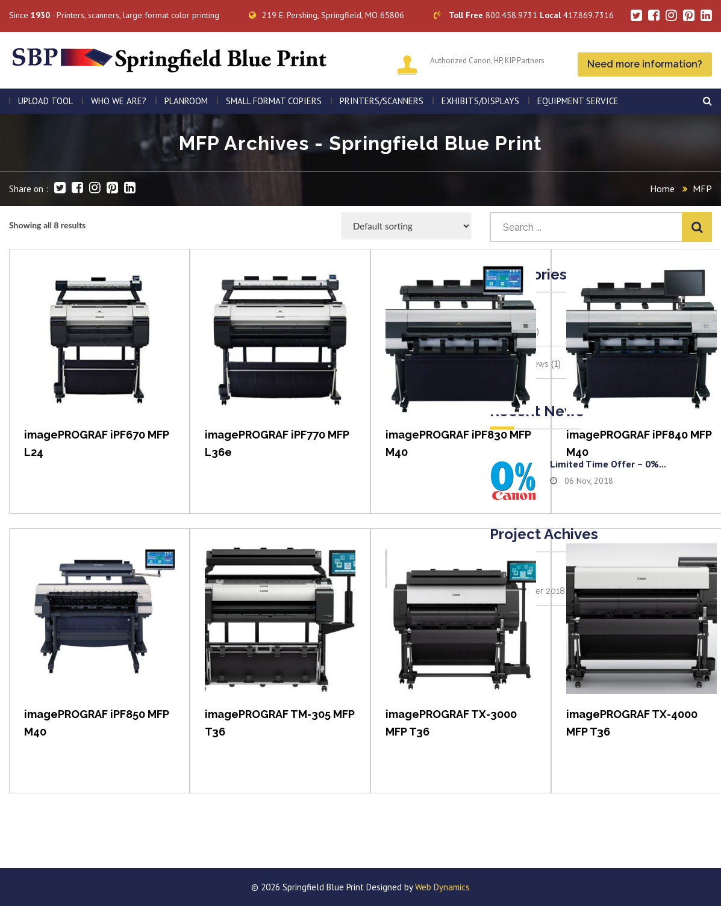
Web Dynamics (442, 887)
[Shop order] (406, 226)
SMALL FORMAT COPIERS (274, 101)
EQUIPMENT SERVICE (578, 101)
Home (662, 189)
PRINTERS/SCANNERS (381, 101)
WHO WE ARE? (118, 101)
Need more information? (644, 64)
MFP (702, 189)
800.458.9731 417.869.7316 (524, 15)
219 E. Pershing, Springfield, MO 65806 (326, 15)
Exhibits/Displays (480, 101)
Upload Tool (45, 101)
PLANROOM (186, 101)
